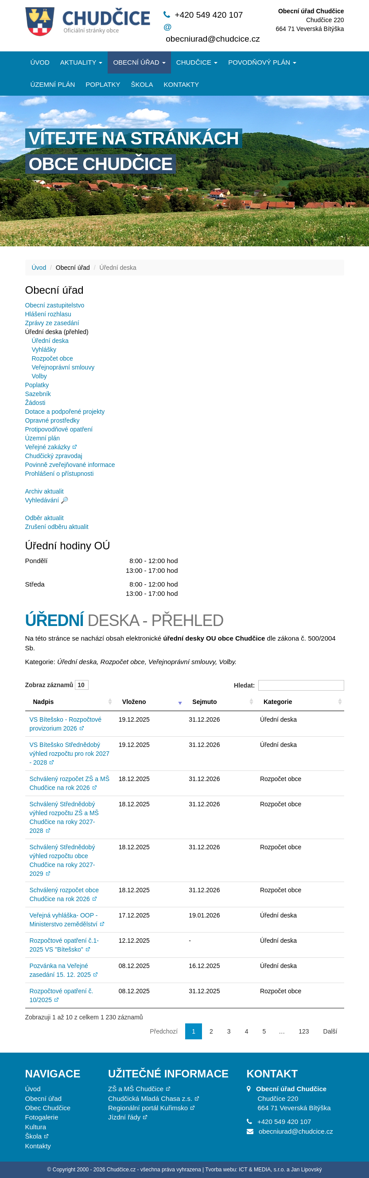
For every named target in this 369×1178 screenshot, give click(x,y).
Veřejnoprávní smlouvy (63, 367)
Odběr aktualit (44, 517)
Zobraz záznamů (57, 685)
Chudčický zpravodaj (53, 455)
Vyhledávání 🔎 (46, 500)
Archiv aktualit (44, 491)
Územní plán (53, 84)
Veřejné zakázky (47, 447)
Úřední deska (50, 340)
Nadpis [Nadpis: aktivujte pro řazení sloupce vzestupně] (43, 701)
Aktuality (81, 62)
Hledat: (289, 685)
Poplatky (102, 84)
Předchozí (164, 1031)
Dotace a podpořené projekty (65, 411)
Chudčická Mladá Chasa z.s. (150, 1098)
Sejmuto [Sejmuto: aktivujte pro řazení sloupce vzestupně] (204, 701)
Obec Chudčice (48, 1108)
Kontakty (181, 84)
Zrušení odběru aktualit (57, 526)
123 (304, 1031)
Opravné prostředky (52, 420)
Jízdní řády (124, 1117)
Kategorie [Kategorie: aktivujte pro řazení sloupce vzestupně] (278, 701)
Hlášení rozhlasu (48, 314)
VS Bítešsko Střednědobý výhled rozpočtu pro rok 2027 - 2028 (70, 753)
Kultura (36, 1127)
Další (330, 1031)
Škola (142, 84)
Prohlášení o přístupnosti (59, 473)
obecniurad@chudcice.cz (213, 38)
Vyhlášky (44, 349)
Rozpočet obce (52, 358)
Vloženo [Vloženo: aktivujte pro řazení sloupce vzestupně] (134, 701)
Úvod (40, 62)
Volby (39, 376)
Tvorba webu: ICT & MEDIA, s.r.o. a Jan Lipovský (263, 1169)
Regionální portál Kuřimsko (148, 1108)
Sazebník (38, 393)
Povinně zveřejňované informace (70, 464)
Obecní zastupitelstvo (55, 305)
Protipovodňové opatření (59, 429)
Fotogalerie (41, 1117)
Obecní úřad (139, 62)
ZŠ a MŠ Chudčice (135, 1088)
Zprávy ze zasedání (52, 323)
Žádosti (35, 402)
